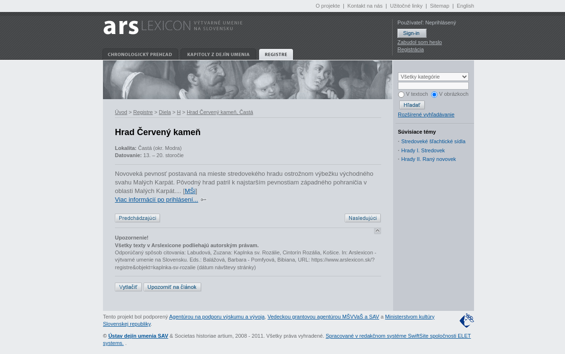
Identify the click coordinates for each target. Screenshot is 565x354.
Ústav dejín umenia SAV (138, 336)
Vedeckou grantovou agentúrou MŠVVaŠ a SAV (323, 317)
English (465, 6)
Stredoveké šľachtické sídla (433, 141)
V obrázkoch (449, 94)
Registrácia (410, 49)
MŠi (190, 190)
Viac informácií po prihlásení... (156, 199)
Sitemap (439, 6)
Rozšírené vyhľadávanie (426, 114)
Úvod (121, 112)
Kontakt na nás (365, 6)
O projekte (328, 6)
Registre (143, 112)
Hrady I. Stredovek (423, 150)
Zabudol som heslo (419, 42)
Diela (165, 112)
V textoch (413, 94)
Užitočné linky (406, 6)
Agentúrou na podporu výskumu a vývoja (216, 317)
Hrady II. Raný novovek (428, 159)
